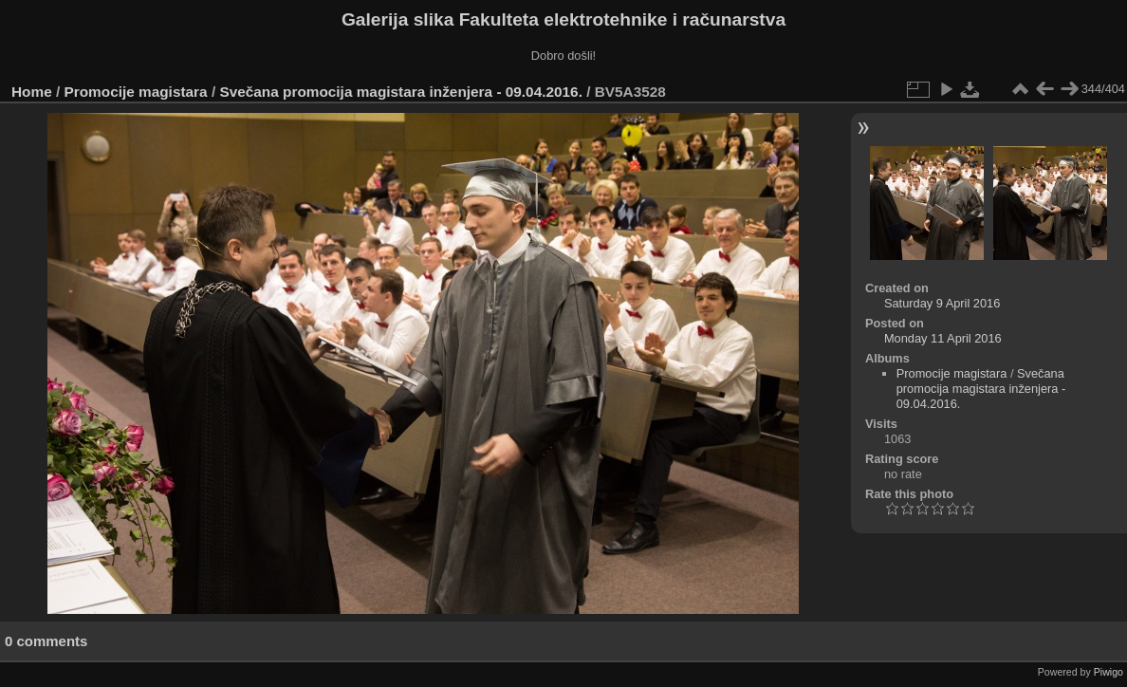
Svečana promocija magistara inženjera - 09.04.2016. (400, 92)
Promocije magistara (136, 92)
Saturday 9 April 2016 (942, 303)
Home (31, 92)
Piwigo (1108, 672)
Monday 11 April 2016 (943, 338)
